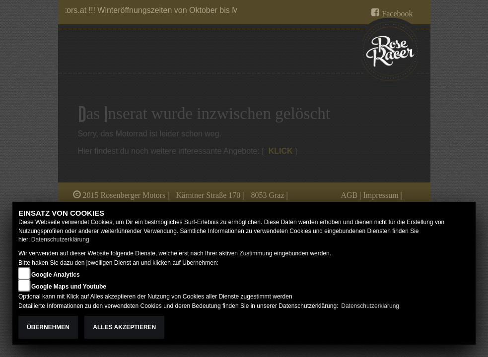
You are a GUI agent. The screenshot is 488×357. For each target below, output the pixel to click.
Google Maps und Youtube (68, 286)
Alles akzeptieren (124, 327)
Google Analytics (55, 274)
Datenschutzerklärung (60, 239)
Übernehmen (48, 327)
